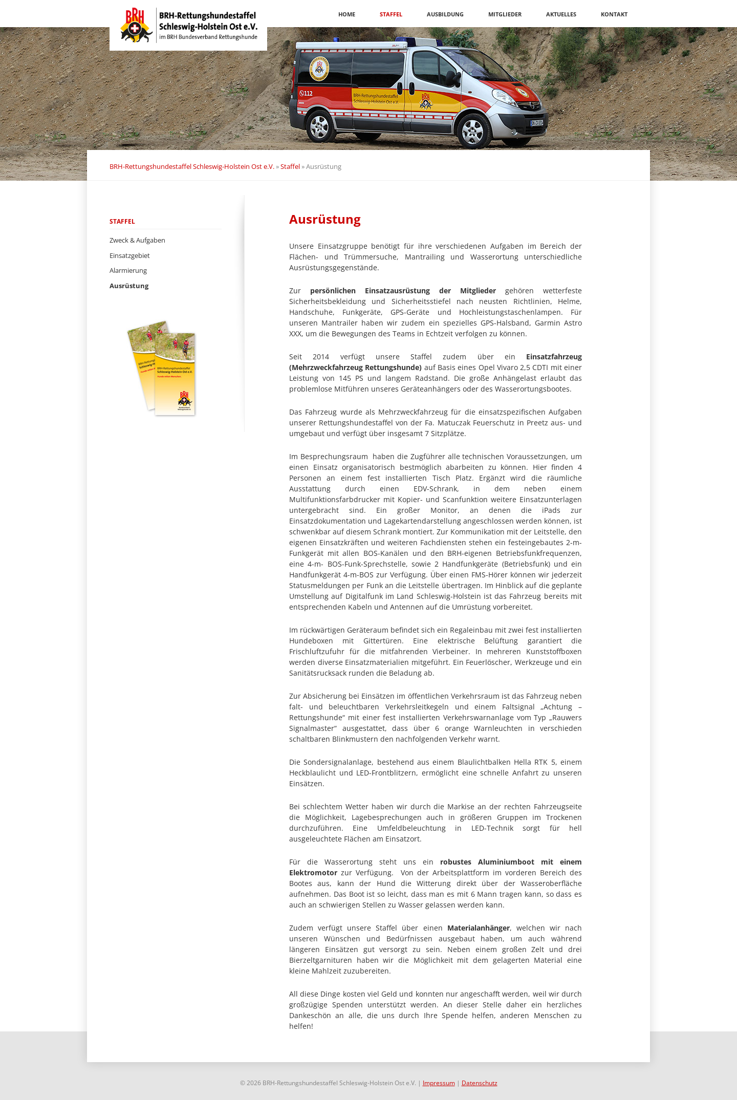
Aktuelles (561, 14)
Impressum (439, 1083)
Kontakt (614, 14)
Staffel (391, 14)
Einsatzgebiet (130, 255)
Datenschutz (479, 1083)
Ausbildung (445, 14)
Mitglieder (505, 14)
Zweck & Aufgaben (137, 240)
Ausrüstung (129, 285)
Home (346, 14)
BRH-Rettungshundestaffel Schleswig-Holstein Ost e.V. (192, 166)
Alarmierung (128, 270)
